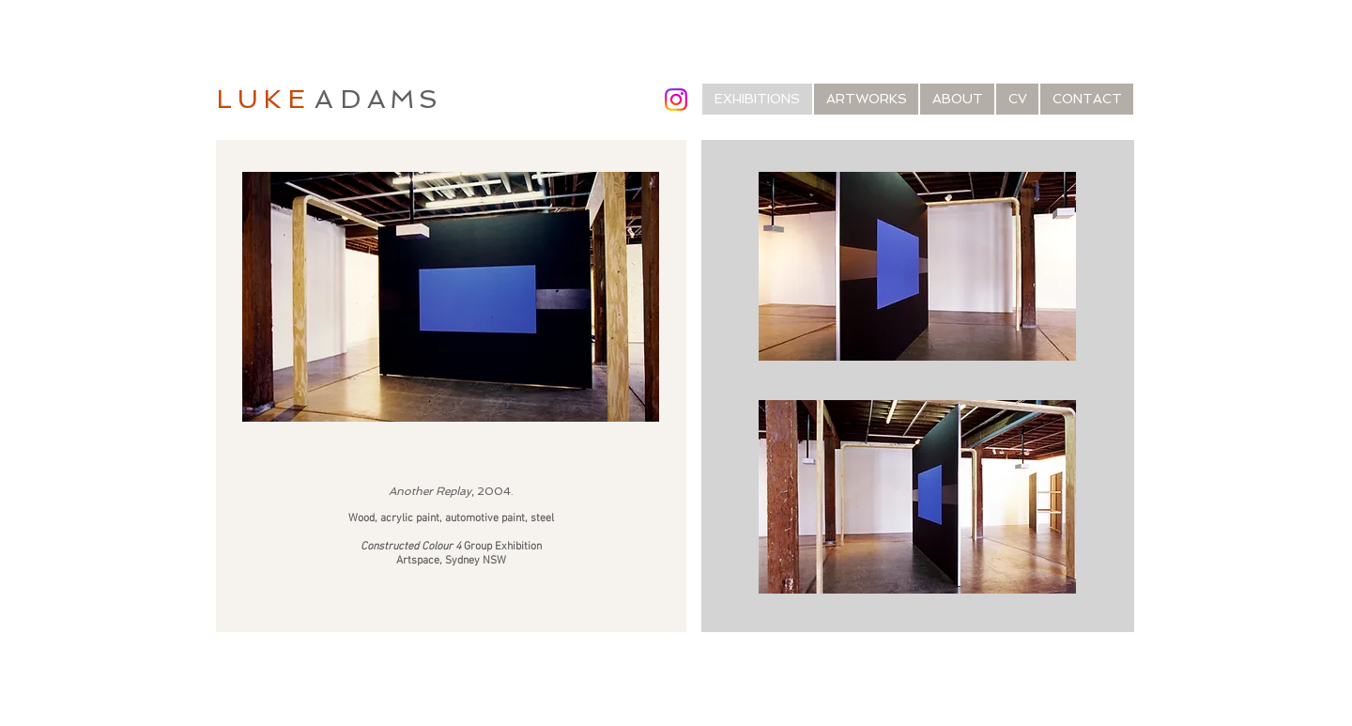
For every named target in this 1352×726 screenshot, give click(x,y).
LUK (251, 99)
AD (341, 99)
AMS (404, 99)
